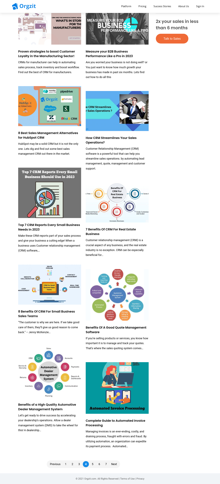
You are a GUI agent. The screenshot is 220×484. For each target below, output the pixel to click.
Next (114, 464)
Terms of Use (127, 478)
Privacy (140, 478)
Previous (55, 464)
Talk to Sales (172, 38)
